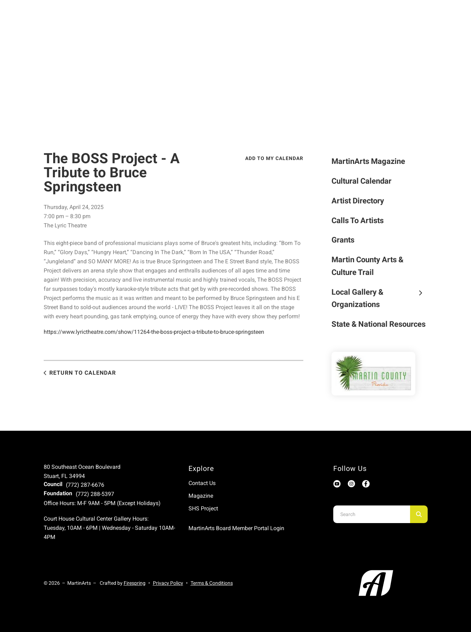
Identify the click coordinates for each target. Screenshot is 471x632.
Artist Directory (357, 200)
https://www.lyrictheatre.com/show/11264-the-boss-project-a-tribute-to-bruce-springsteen (154, 332)
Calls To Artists (357, 220)
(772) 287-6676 (85, 484)
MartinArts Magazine (368, 161)
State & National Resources (378, 324)
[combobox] (371, 514)
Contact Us (202, 483)
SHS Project (203, 508)
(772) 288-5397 (95, 494)
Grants (342, 239)
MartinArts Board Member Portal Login (236, 528)
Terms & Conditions (212, 583)
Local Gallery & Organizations (379, 298)
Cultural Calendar (361, 181)
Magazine (200, 495)
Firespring (134, 583)
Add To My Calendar (274, 158)
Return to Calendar (82, 372)
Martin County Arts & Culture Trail (367, 266)
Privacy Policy (168, 583)
